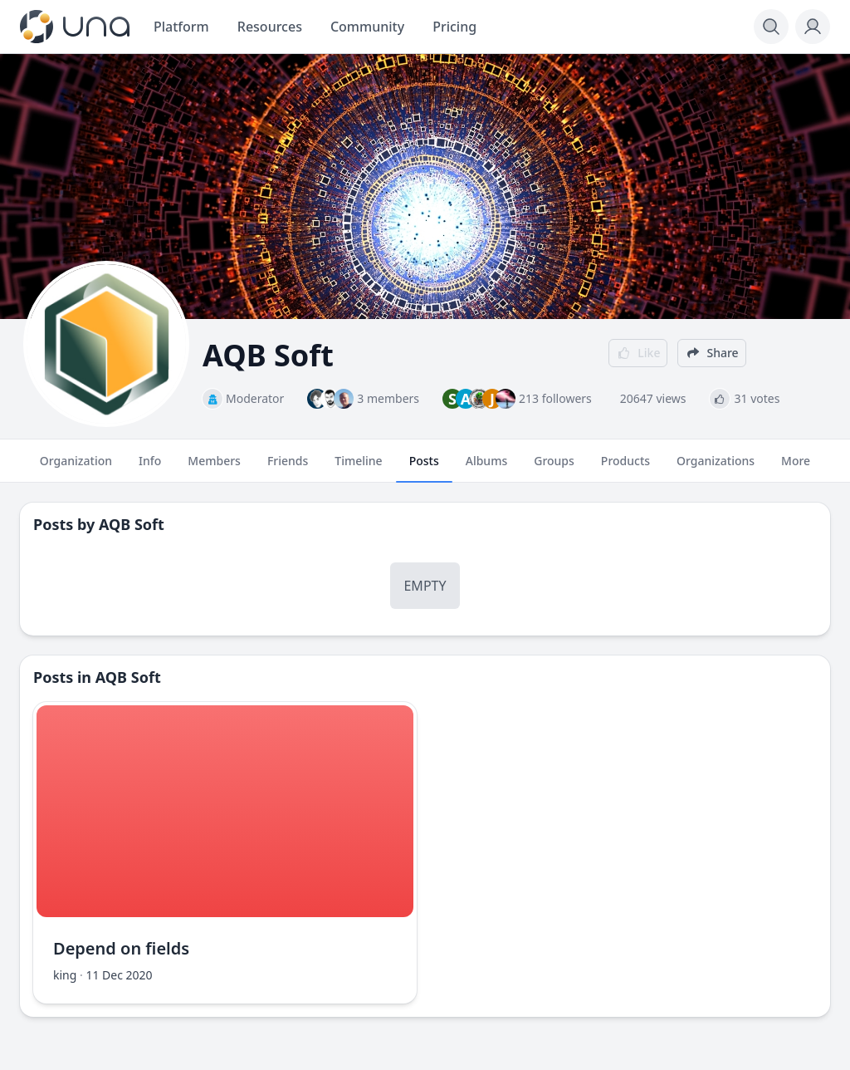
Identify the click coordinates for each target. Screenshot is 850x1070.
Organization (76, 468)
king (64, 975)
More (795, 468)
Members (214, 468)
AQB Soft (131, 524)
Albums (486, 468)
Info (149, 468)
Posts (424, 468)
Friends (287, 468)
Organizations (715, 468)
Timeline (358, 468)
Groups (554, 468)
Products (625, 468)
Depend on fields (121, 948)
